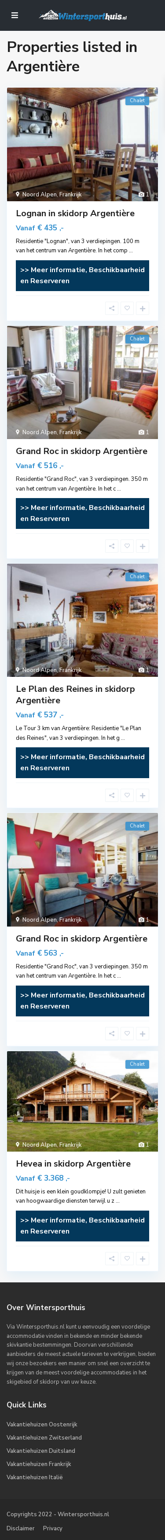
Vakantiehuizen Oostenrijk (42, 1425)
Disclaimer (21, 1529)
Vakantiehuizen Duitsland (41, 1451)
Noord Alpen (39, 195)
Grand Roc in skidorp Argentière (81, 451)
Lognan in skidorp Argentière (75, 213)
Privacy (52, 1529)
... (131, 251)
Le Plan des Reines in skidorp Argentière (75, 694)
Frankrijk (70, 195)
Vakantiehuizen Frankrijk (39, 1464)
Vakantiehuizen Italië (35, 1477)
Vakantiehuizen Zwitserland (44, 1438)
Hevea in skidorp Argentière (73, 1164)
